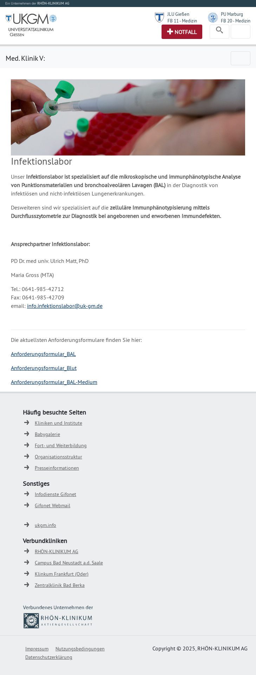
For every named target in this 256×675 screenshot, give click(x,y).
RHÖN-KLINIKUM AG (56, 551)
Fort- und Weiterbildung (61, 445)
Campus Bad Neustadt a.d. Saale (69, 563)
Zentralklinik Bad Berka (60, 585)
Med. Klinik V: (25, 58)
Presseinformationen (57, 468)
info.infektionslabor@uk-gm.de (65, 305)
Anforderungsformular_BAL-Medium (54, 381)
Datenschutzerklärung (48, 657)
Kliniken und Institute (58, 423)
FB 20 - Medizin (235, 21)
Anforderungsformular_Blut (44, 367)
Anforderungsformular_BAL (43, 353)
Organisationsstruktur (58, 457)
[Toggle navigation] (219, 32)
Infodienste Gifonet (55, 494)
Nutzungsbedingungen (80, 649)
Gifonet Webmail (52, 505)
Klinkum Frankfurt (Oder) (61, 574)
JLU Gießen (178, 14)
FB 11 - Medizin (182, 21)
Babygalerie (47, 434)
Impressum (36, 649)
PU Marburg (232, 14)
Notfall (186, 31)
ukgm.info (45, 525)
